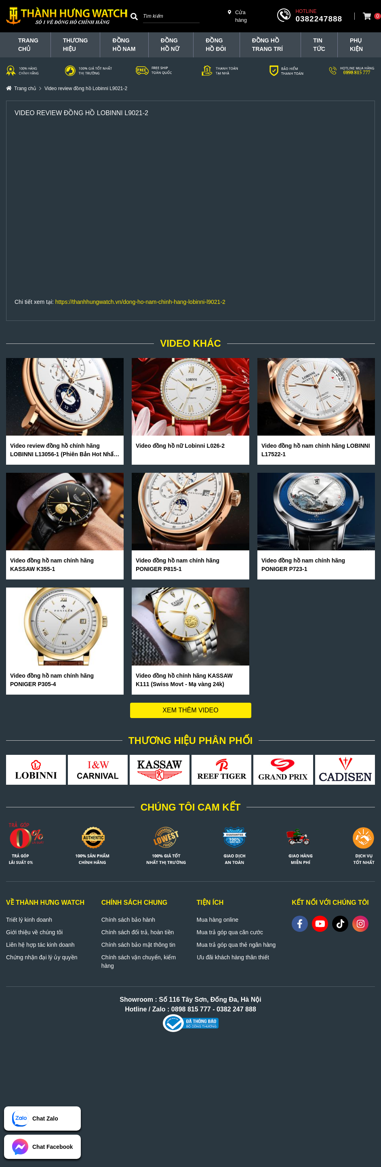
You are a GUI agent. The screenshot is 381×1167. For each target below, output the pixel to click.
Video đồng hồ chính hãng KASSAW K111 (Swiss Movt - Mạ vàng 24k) (184, 679)
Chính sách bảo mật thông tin (138, 945)
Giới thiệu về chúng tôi (34, 932)
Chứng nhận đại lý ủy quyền (42, 957)
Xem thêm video (190, 710)
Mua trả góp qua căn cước (230, 932)
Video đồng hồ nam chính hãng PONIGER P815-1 (177, 564)
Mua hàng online (218, 919)
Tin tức (319, 44)
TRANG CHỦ (28, 44)
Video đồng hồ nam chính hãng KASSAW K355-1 (52, 564)
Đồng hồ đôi (216, 44)
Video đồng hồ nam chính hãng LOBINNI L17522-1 (315, 449)
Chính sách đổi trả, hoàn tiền (137, 932)
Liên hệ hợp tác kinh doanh (40, 945)
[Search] (134, 16)
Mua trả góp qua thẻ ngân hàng (236, 945)
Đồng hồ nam (123, 44)
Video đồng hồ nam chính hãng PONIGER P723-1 (303, 564)
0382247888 (318, 19)
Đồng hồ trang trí (267, 44)
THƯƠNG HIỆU (75, 44)
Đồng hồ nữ (170, 44)
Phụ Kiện (356, 44)
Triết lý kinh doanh (29, 919)
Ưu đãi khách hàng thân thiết (233, 957)
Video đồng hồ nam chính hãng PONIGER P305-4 (52, 679)
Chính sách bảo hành (128, 919)
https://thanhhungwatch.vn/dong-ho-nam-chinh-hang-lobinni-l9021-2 (140, 302)
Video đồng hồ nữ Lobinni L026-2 (180, 445)
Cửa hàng (237, 15)
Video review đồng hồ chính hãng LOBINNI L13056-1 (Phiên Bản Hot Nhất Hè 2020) (63, 450)
